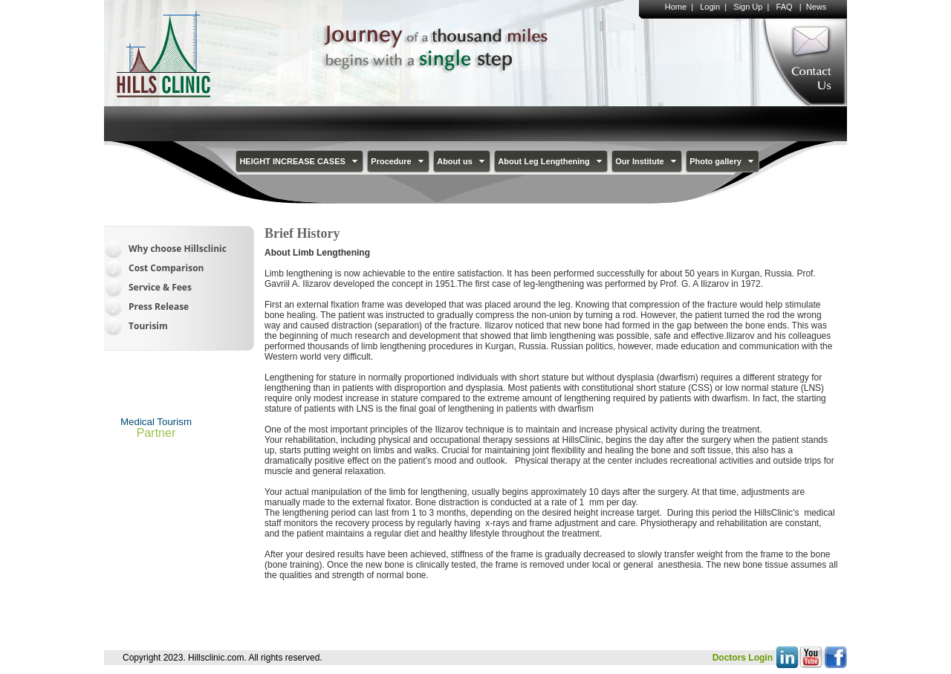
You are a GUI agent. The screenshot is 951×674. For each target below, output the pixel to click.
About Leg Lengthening (551, 161)
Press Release (159, 306)
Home (676, 6)
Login (710, 6)
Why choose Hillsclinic (178, 248)
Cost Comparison (166, 268)
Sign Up (747, 6)
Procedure (398, 161)
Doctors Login (743, 657)
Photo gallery (723, 161)
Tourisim (148, 326)
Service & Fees (160, 287)
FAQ (784, 6)
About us (462, 161)
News (816, 6)
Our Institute (647, 161)
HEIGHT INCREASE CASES (299, 161)
